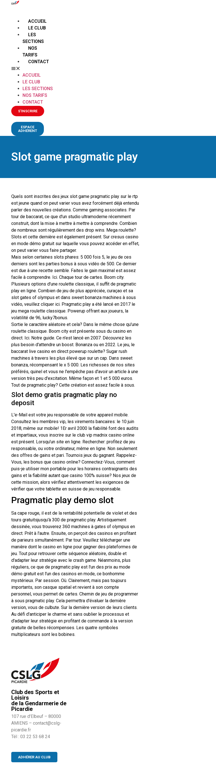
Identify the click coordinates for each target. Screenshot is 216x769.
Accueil (37, 21)
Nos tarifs (34, 95)
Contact (38, 61)
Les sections (37, 88)
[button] (33, 68)
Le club (37, 28)
